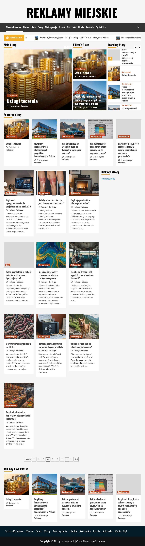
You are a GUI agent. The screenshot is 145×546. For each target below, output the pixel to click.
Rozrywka (71, 27)
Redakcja (24, 106)
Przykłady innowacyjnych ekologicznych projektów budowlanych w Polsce (86, 37)
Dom (33, 27)
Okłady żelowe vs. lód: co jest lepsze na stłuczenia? (51, 201)
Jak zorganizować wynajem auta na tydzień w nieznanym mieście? (71, 148)
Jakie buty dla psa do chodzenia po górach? (81, 345)
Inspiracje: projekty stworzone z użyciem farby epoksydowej (48, 275)
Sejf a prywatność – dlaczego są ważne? (80, 201)
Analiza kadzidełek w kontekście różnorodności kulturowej (18, 415)
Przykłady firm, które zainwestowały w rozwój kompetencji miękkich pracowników (128, 150)
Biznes (26, 27)
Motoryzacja (51, 27)
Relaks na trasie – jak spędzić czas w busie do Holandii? (82, 275)
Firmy (40, 27)
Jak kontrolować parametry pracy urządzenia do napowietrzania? (98, 148)
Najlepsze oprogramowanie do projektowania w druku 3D (18, 203)
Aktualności (12, 95)
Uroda (81, 27)
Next (76, 459)
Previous (27, 459)
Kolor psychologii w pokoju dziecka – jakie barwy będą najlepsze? (18, 275)
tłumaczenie (108, 178)
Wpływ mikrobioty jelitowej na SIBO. (18, 345)
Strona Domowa (13, 27)
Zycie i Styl (101, 27)
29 (71, 459)
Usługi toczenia (32, 37)
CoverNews (82, 541)
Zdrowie (90, 27)
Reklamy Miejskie (71, 11)
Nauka (62, 27)
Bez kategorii (80, 92)
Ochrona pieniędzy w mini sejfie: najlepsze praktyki (51, 345)
